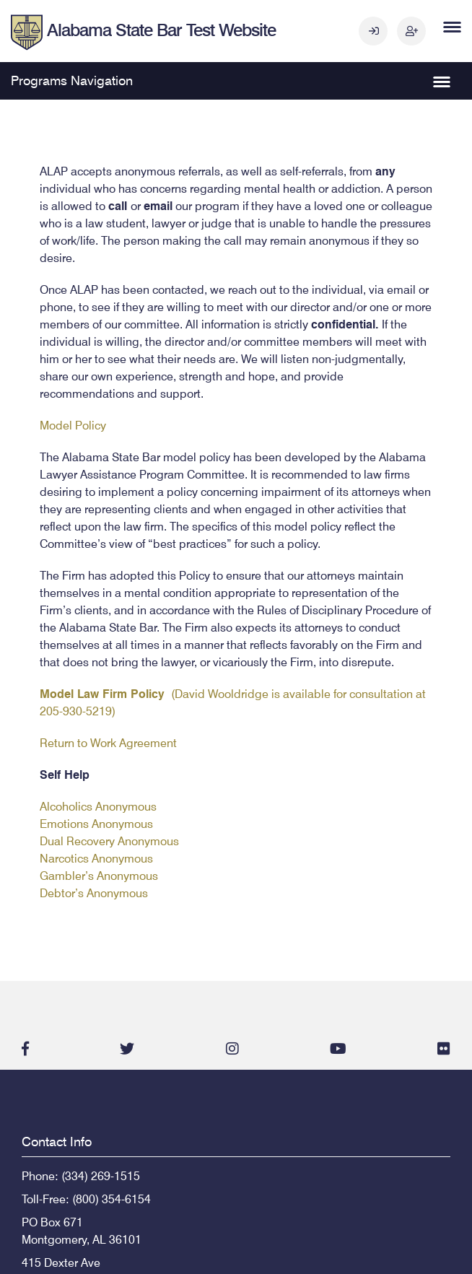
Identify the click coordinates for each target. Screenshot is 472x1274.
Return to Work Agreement (108, 743)
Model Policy (73, 425)
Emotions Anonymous (96, 824)
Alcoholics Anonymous (98, 806)
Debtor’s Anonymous (94, 893)
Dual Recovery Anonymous (109, 841)
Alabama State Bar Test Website (161, 29)
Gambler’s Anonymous (99, 876)
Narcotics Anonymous (96, 858)
